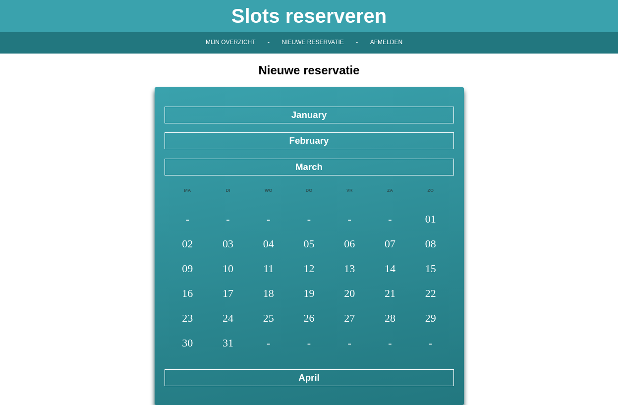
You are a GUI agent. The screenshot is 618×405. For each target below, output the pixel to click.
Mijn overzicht (231, 42)
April (309, 377)
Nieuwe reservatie (312, 42)
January (309, 115)
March (309, 167)
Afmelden (386, 42)
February (309, 140)
